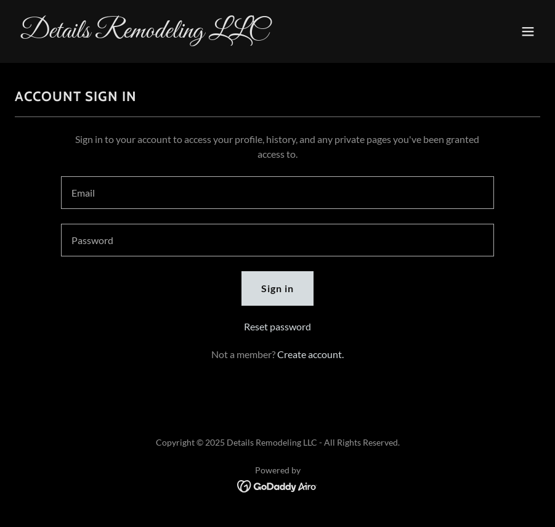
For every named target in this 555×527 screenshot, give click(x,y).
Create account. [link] (310, 354)
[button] (528, 31)
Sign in (277, 288)
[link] (144, 33)
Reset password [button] (277, 326)
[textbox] (277, 192)
